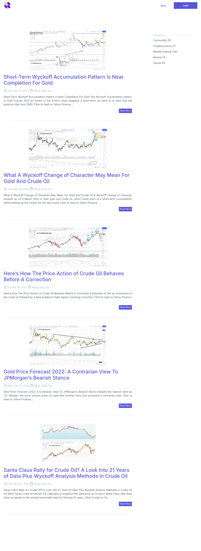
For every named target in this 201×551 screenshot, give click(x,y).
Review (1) (159, 57)
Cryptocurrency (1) (164, 46)
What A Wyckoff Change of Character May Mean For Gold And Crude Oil (66, 178)
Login (186, 5)
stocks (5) (159, 63)
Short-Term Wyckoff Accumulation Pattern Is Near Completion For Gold (64, 80)
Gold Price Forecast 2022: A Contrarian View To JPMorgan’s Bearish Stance (61, 375)
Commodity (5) (162, 40)
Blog (163, 5)
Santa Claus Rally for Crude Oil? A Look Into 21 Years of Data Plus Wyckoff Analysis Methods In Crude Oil (66, 473)
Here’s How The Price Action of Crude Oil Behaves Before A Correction (64, 276)
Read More (125, 110)
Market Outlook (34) (165, 51)
